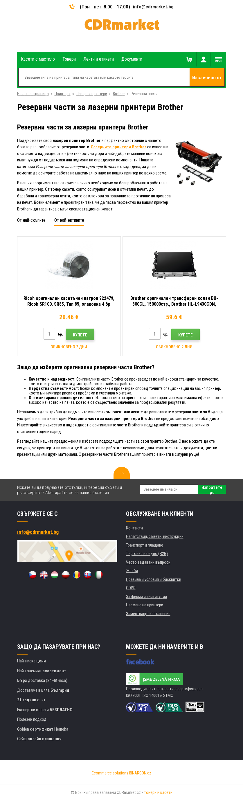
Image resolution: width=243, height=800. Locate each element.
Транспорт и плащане (144, 545)
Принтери (63, 93)
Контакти (134, 528)
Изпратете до (211, 489)
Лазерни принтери (91, 93)
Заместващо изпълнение (148, 613)
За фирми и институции (146, 596)
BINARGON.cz (140, 773)
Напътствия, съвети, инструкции (154, 536)
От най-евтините (69, 220)
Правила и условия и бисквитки (153, 579)
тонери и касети (158, 792)
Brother (119, 93)
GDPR (131, 587)
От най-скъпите (31, 220)
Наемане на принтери (144, 605)
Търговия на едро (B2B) (147, 553)
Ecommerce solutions (110, 773)
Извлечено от (207, 77)
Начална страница (33, 93)
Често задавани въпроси (148, 562)
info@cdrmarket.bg (153, 7)
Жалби (132, 570)
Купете (80, 335)
